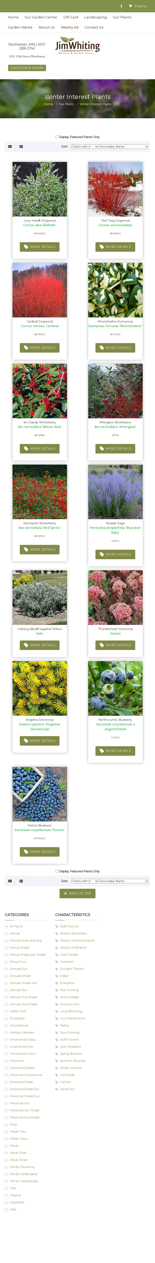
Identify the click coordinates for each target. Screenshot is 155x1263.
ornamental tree (21, 1046)
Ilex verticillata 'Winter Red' (39, 427)
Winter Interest (71, 1068)
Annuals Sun (18, 969)
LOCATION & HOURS (27, 68)
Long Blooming (71, 1011)
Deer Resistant (70, 1046)
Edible (64, 976)
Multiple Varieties (22, 1032)
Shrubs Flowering (22, 1167)
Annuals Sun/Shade (23, 1004)
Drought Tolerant (72, 969)
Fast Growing (69, 990)
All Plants (16, 926)
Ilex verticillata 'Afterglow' (115, 427)
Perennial (16, 1061)
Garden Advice (20, 27)
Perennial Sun (20, 1103)
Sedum (115, 633)
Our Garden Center (41, 17)
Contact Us (94, 27)
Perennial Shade (21, 1082)
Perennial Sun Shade (24, 1110)
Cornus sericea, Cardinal (40, 326)
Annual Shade (19, 947)
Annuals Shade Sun (23, 983)
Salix (39, 633)
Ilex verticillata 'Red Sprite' (40, 527)
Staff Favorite (69, 926)
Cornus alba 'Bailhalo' (39, 225)
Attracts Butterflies (73, 933)
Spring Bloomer (71, 1054)
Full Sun (65, 1082)
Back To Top (77, 893)
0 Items (140, 6)
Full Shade (67, 1075)
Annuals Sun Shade (23, 997)
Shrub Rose (18, 1153)
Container (67, 962)
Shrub (14, 1146)
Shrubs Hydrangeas (24, 1174)
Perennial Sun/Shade (25, 1117)
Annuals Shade (20, 976)
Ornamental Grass (22, 1039)
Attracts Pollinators (73, 947)
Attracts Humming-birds (77, 940)
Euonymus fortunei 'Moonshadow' (115, 326)
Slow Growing (69, 1032)
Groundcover (19, 1025)
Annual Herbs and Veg (26, 940)
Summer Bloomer (73, 1061)
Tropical (15, 1195)
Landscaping (95, 17)
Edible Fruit (18, 1011)
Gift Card (70, 17)
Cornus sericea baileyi (115, 225)
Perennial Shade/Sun (25, 1096)
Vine (13, 1209)
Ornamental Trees (23, 1054)
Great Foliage (69, 997)
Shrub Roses (19, 1160)
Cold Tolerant (69, 954)
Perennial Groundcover (26, 1075)
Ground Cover (70, 1004)
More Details (40, 247)
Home (13, 17)
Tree (13, 1188)
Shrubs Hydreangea (24, 1181)
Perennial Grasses (22, 1068)
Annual (15, 933)
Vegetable (17, 1202)
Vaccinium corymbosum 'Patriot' (40, 830)
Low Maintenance (72, 1018)
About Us (47, 27)
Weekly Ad (70, 27)
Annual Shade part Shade (28, 954)
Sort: (64, 146)
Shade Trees (18, 1138)
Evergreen (17, 1018)
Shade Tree (18, 1131)
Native (64, 1025)
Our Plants (122, 17)
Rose (13, 1124)
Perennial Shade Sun (24, 1089)
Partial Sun (67, 1089)
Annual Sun (18, 962)
